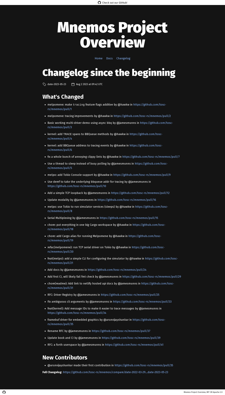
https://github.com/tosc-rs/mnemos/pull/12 (140, 193)
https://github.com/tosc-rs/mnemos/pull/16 (127, 200)
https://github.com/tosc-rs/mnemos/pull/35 (144, 365)
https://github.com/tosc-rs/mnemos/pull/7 (151, 156)
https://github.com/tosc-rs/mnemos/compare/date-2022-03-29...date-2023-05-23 (115, 372)
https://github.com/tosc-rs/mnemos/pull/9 (142, 175)
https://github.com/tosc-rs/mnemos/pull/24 (117, 270)
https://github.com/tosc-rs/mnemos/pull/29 (151, 276)
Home (98, 58)
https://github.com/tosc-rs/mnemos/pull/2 (142, 116)
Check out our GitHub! (112, 2)
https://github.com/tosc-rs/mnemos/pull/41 (134, 344)
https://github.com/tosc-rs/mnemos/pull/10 (77, 186)
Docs (109, 58)
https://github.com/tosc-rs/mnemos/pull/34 (77, 313)
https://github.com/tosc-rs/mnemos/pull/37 (121, 331)
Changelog (123, 58)
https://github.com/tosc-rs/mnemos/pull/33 (142, 301)
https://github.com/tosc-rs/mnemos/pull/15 (129, 218)
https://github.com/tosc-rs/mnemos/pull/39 (131, 338)
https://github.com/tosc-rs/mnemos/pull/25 (130, 294)
